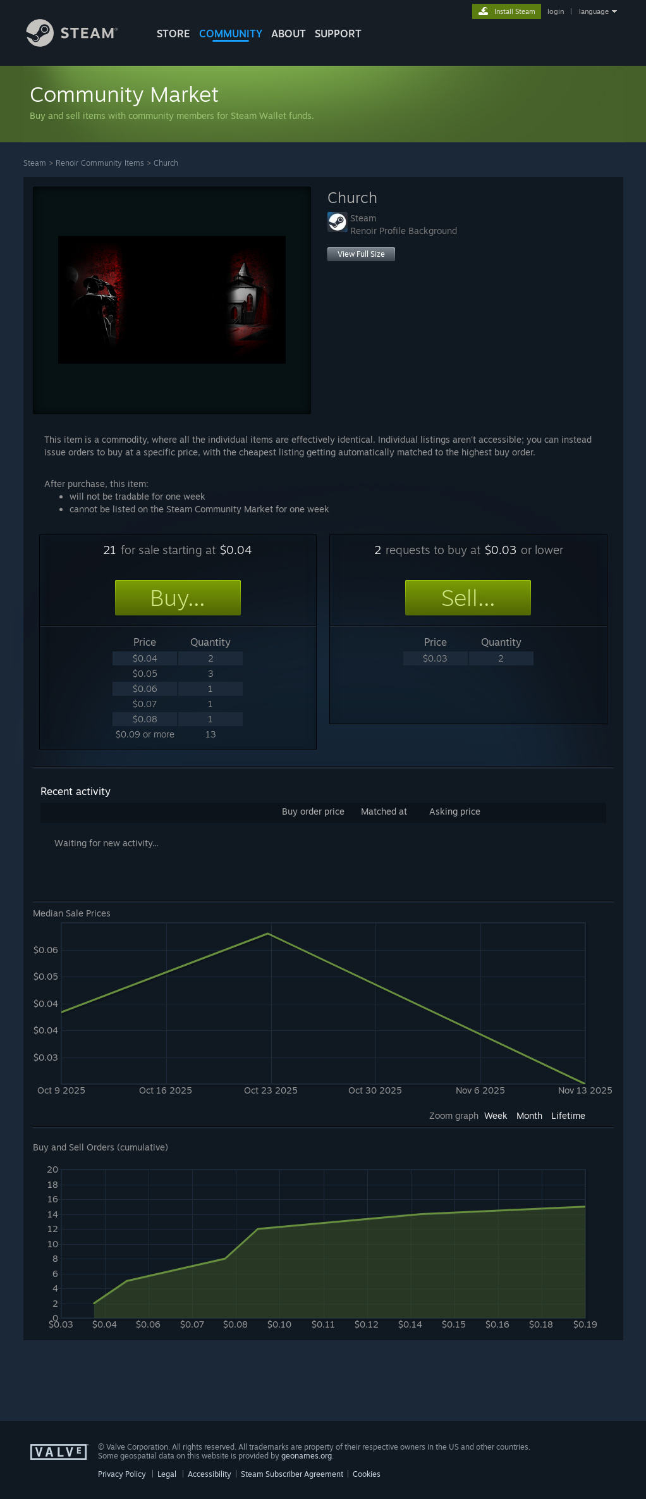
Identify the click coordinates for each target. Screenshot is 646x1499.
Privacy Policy (122, 1474)
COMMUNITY (230, 33)
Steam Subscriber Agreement (292, 1474)
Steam (34, 163)
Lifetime (568, 1115)
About (288, 33)
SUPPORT (338, 33)
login (555, 11)
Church (166, 163)
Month (529, 1115)
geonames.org (306, 1455)
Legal (166, 1474)
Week (496, 1115)
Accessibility (209, 1474)
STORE (173, 33)
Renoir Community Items (100, 163)
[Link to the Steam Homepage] (81, 43)
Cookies (367, 1474)
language (594, 11)
